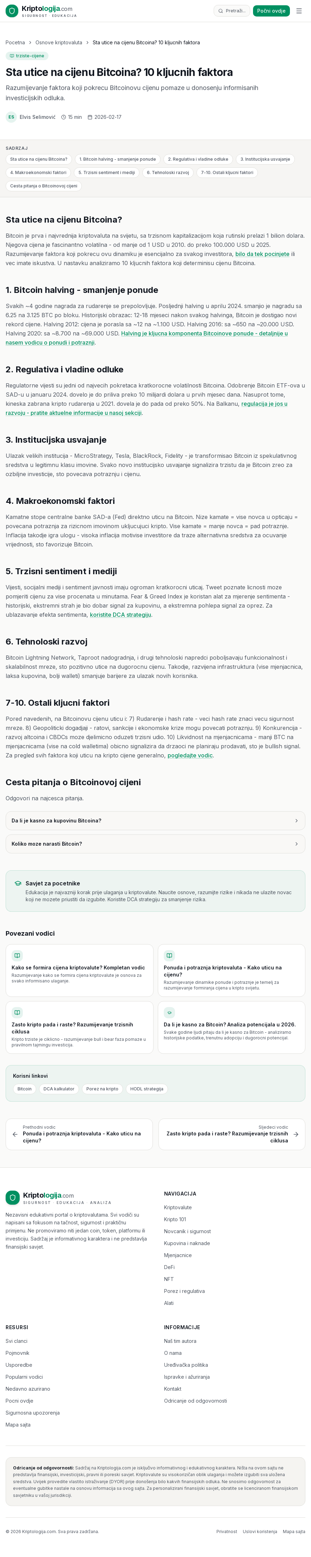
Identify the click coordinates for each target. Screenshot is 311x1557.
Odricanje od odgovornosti (195, 1401)
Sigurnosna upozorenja (33, 1413)
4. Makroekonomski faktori (38, 172)
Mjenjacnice (178, 1255)
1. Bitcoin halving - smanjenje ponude (117, 159)
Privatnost (226, 1531)
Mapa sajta (18, 1425)
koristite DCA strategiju (120, 614)
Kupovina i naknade (187, 1243)
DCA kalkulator (59, 1088)
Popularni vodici (24, 1377)
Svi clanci (16, 1341)
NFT (169, 1279)
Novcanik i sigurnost (187, 1231)
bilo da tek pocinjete (262, 253)
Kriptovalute (178, 1207)
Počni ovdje (271, 11)
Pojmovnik (18, 1353)
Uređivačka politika (186, 1365)
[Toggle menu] (299, 11)
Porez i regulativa (184, 1291)
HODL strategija (146, 1088)
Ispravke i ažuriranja (187, 1377)
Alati (169, 1303)
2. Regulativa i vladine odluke (198, 159)
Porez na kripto (102, 1088)
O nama (173, 1353)
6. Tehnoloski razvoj (168, 172)
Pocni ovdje (19, 1401)
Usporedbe (19, 1365)
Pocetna (15, 42)
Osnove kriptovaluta (58, 42)
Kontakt (172, 1389)
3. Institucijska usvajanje (265, 159)
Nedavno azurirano (28, 1389)
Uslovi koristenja (260, 1531)
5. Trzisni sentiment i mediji (106, 172)
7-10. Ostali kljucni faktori (227, 172)
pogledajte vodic (190, 755)
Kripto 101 (175, 1219)
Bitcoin (25, 1088)
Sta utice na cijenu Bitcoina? (38, 159)
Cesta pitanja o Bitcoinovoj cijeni (43, 185)
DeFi (169, 1267)
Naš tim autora (180, 1341)
